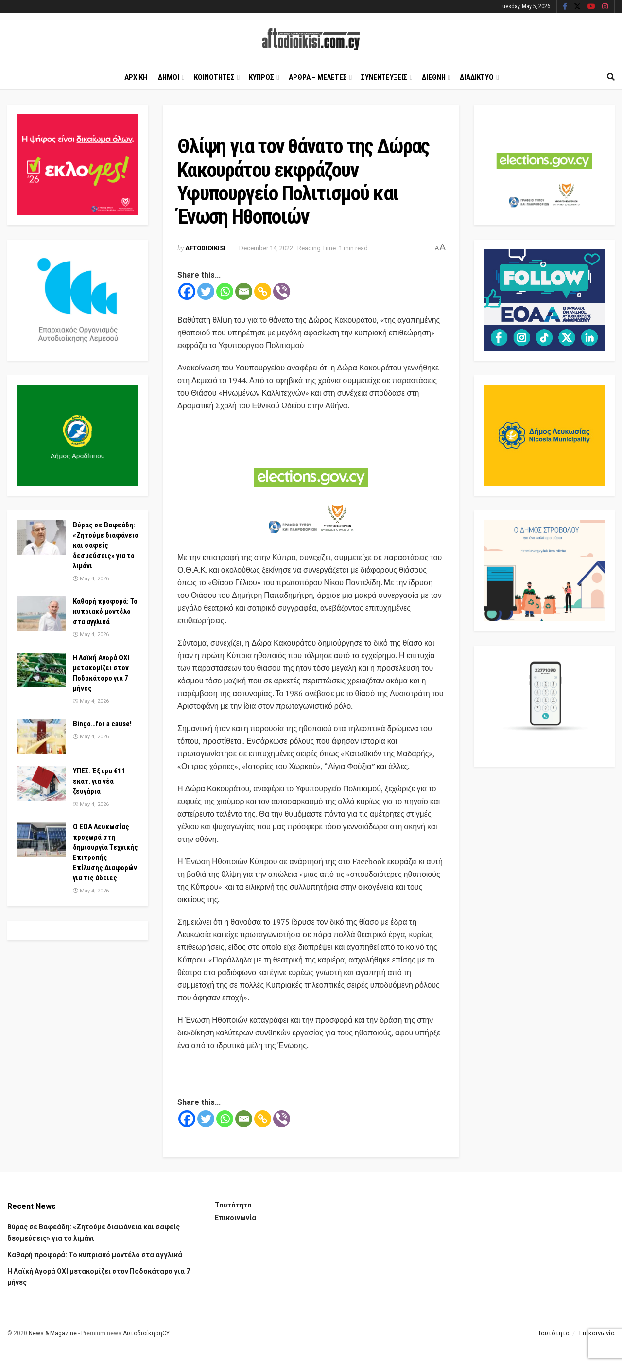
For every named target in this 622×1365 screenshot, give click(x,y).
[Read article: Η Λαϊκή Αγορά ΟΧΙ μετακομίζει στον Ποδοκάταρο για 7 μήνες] (41, 670)
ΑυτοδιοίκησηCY (146, 1333)
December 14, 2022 (266, 248)
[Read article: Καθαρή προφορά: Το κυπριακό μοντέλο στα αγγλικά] (41, 613)
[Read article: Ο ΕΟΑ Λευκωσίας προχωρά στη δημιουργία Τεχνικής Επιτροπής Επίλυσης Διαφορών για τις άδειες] (41, 839)
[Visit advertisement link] (311, 482)
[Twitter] (205, 291)
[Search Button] (611, 77)
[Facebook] (186, 291)
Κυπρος (261, 77)
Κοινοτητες (214, 77)
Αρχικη (135, 77)
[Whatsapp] (224, 291)
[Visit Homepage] (311, 39)
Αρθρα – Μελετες (318, 77)
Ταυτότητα (233, 1205)
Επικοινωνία (235, 1218)
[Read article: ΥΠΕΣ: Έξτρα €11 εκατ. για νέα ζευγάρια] (41, 783)
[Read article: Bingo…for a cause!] (41, 736)
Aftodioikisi (205, 248)
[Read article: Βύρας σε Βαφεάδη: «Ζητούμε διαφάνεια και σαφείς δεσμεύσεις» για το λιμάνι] (41, 537)
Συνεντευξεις (384, 77)
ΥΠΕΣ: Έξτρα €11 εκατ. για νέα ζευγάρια (99, 781)
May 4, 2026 (91, 579)
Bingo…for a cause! (102, 723)
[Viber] (281, 291)
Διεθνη (434, 77)
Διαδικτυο (477, 77)
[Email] (243, 291)
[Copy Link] (262, 291)
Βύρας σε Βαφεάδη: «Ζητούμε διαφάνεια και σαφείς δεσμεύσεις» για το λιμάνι (105, 545)
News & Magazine (53, 1333)
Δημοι (168, 77)
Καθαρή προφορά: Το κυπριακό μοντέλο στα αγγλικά (105, 611)
